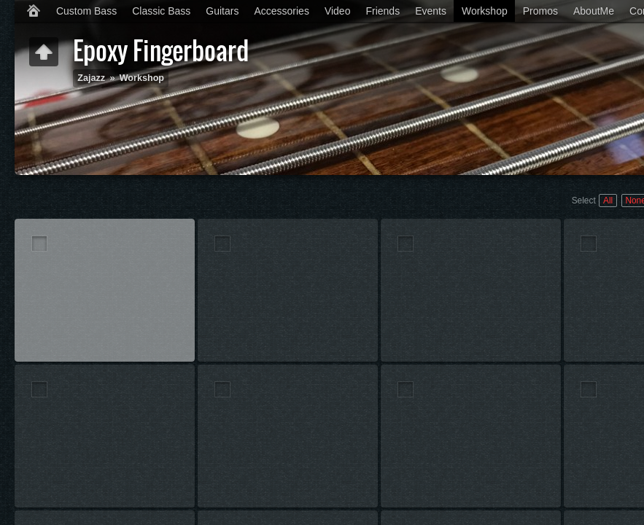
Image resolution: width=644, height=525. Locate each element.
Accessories (281, 11)
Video (338, 11)
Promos (540, 11)
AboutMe (593, 11)
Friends (382, 11)
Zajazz (91, 78)
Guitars (222, 11)
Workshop (485, 11)
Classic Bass (161, 11)
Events (430, 11)
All (608, 200)
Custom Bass (86, 11)
